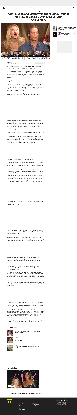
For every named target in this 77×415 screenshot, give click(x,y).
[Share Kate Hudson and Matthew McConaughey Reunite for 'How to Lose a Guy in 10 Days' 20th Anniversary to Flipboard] (42, 63)
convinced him (39, 284)
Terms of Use (34, 402)
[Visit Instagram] (62, 400)
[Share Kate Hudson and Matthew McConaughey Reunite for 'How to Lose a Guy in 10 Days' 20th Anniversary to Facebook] (36, 63)
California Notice (35, 405)
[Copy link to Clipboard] (44, 63)
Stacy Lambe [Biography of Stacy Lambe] (11, 62)
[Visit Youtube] (64, 400)
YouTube (21, 405)
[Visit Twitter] (59, 400)
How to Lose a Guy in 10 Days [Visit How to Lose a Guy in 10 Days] (35, 393)
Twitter (20, 404)
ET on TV (21, 407)
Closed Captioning (35, 404)
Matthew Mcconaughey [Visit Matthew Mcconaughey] (22, 393)
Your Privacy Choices (36, 407)
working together (25, 76)
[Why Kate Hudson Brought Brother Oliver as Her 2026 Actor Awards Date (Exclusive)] (46, 55)
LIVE (32, 7)
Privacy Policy (34, 403)
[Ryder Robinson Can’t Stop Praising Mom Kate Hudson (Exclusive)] (26, 55)
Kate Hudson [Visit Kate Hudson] (13, 393)
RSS (20, 411)
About (20, 408)
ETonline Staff (22, 409)
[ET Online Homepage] (4, 8)
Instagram (21, 403)
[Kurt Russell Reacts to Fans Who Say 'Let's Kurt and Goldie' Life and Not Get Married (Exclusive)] (36, 55)
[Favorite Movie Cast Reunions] (25, 379)
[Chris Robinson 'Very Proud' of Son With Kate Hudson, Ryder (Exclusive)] (16, 55)
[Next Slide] (50, 54)
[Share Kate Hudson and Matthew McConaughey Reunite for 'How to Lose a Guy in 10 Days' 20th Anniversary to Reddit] (40, 63)
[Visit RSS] (67, 400)
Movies (39, 12)
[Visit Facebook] (57, 400)
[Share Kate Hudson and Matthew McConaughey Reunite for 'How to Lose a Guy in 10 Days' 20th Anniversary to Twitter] (38, 63)
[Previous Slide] (1, 54)
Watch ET (44, 7)
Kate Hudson (10, 71)
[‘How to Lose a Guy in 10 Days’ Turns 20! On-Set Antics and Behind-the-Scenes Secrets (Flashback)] (6, 55)
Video (37, 7)
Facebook (21, 402)
